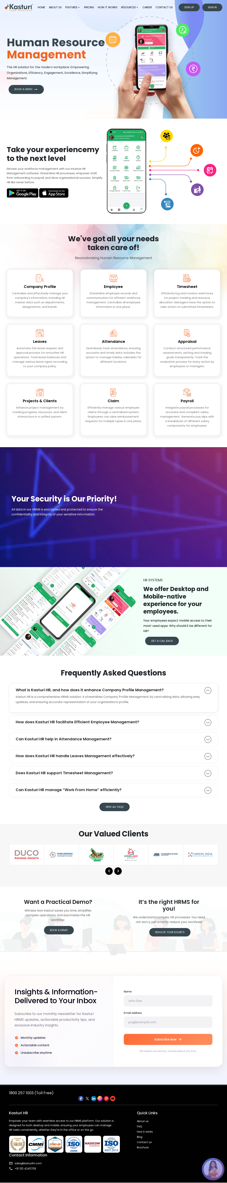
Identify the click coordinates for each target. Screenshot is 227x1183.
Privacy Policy (119, 1178)
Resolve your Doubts (170, 945)
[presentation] (109, 879)
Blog (136, 1142)
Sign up (189, 7)
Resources (130, 7)
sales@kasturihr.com (185, 1126)
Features (73, 7)
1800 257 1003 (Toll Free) (31, 1103)
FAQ (136, 1131)
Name (128, 1001)
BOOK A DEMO (27, 93)
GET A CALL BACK (162, 648)
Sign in (212, 7)
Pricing (89, 7)
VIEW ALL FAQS (114, 815)
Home (41, 7)
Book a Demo (59, 939)
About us (55, 7)
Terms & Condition (144, 1178)
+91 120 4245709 (182, 1131)
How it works (108, 7)
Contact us (164, 7)
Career (147, 7)
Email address (133, 1022)
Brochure (139, 1152)
